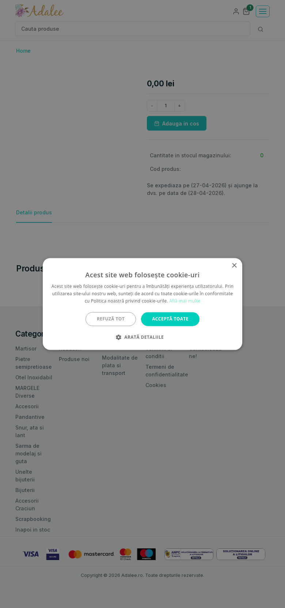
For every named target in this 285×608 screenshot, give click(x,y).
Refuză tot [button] (111, 319)
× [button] (234, 266)
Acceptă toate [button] (170, 319)
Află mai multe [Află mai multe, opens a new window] (184, 301)
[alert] (142, 304)
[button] (142, 337)
